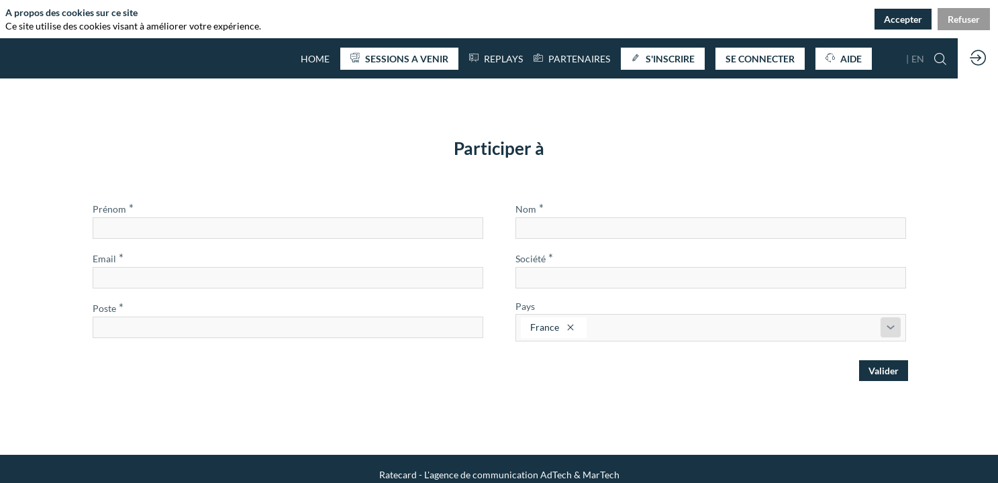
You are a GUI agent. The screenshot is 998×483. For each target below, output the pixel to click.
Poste (108, 308)
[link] (572, 58)
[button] (399, 59)
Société (534, 258)
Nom (529, 208)
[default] (315, 58)
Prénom (113, 208)
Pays (525, 306)
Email (108, 258)
